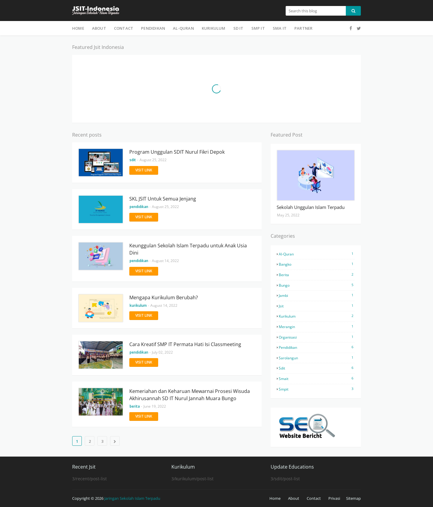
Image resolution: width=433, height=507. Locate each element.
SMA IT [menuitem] (280, 28)
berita (317, 274)
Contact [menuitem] (123, 28)
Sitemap (353, 498)
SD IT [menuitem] (238, 28)
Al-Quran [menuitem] (183, 28)
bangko (317, 264)
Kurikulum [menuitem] (214, 28)
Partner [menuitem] (303, 28)
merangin (317, 326)
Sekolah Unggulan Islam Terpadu (311, 207)
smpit (317, 389)
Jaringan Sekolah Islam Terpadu (132, 498)
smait (317, 378)
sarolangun (317, 358)
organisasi (317, 337)
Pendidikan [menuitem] (153, 28)
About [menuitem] (99, 28)
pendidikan (317, 347)
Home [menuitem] (78, 28)
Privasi (334, 498)
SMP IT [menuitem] (258, 28)
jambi (317, 295)
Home (275, 498)
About (293, 498)
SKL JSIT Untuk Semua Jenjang (162, 198)
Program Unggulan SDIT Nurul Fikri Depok (177, 152)
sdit (317, 368)
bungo (317, 285)
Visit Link (143, 170)
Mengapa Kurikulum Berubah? (163, 297)
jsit (317, 306)
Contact (314, 498)
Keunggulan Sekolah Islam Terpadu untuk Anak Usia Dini (188, 249)
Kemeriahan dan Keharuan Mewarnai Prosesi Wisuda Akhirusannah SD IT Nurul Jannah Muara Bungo (189, 395)
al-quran (317, 254)
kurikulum (317, 316)
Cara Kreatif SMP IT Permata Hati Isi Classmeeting (185, 344)
